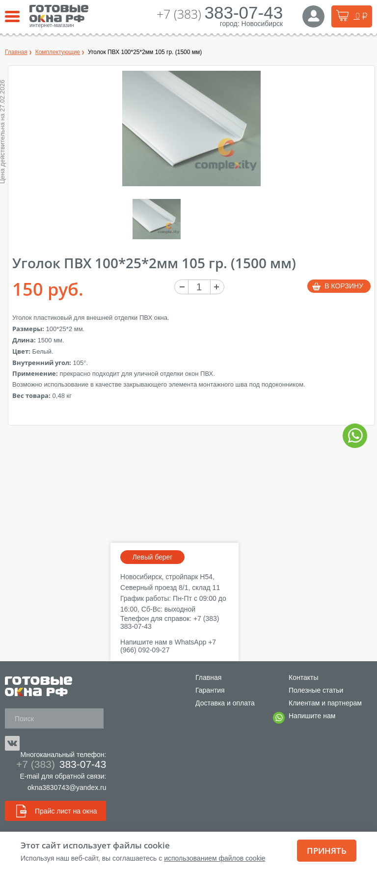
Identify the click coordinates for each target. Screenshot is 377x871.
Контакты (303, 677)
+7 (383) (220, 13)
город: (230, 24)
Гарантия (210, 690)
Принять (327, 850)
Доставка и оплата (225, 703)
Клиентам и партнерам (325, 703)
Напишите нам (312, 717)
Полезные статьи (316, 690)
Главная (208, 677)
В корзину (343, 286)
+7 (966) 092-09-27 (168, 646)
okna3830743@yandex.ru (67, 787)
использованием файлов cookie (214, 858)
